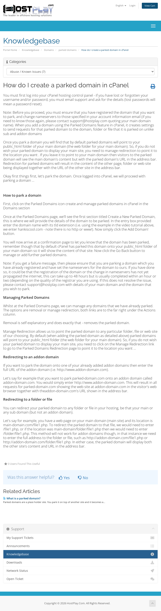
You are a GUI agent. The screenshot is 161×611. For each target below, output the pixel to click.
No (83, 477)
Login (132, 5)
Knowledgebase (30, 49)
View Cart (150, 5)
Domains (49, 49)
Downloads (80, 562)
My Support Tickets (80, 537)
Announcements (80, 546)
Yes (64, 477)
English (121, 5)
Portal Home (10, 49)
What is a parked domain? (21, 498)
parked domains (67, 49)
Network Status (80, 570)
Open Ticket (80, 578)
